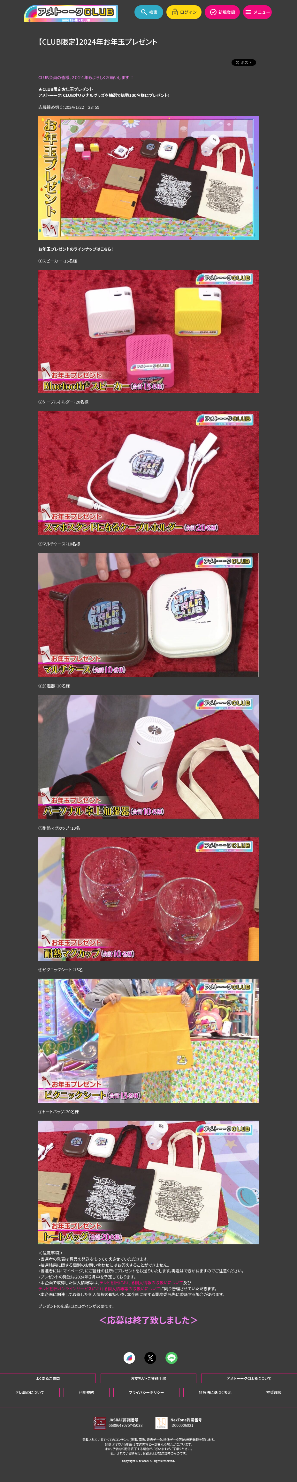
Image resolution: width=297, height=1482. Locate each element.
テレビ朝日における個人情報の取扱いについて (141, 1283)
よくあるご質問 (48, 1377)
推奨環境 (274, 1392)
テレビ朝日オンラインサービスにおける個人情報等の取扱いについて (99, 1289)
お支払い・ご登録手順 (148, 1377)
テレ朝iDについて (29, 1392)
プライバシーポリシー (146, 1392)
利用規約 (86, 1392)
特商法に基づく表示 (215, 1392)
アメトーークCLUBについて (249, 1377)
